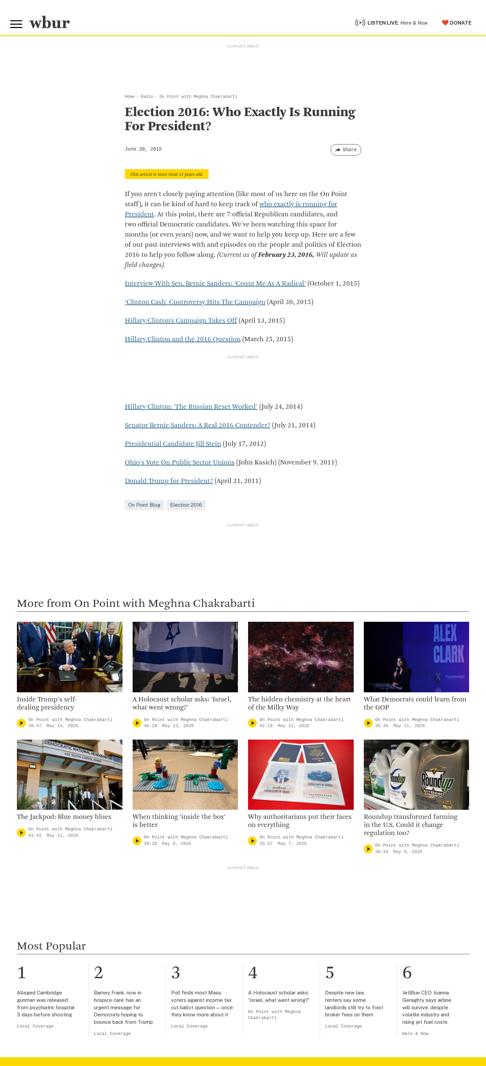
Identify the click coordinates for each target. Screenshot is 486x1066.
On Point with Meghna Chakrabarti (198, 97)
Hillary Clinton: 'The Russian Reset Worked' (191, 407)
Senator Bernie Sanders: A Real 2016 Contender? (197, 425)
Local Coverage (35, 1026)
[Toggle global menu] (16, 24)
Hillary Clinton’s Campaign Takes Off (181, 321)
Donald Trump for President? (169, 481)
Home (130, 97)
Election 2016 (186, 505)
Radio (147, 97)
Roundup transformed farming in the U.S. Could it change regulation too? (410, 825)
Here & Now (415, 1033)
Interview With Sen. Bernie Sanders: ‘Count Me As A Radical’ (215, 284)
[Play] (21, 723)
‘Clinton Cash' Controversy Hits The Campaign (195, 302)
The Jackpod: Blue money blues (64, 817)
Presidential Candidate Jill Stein (173, 444)
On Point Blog (144, 505)
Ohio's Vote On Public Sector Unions (180, 462)
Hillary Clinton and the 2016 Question (183, 339)
